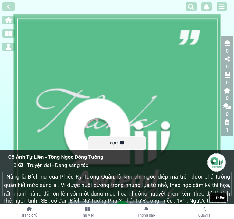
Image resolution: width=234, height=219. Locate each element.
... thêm (218, 197)
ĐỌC (117, 143)
